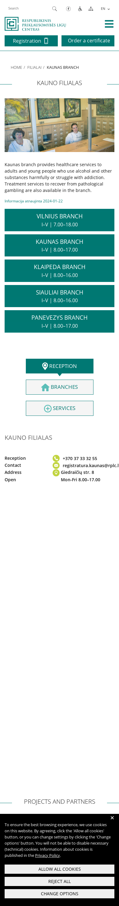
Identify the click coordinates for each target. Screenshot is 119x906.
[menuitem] (105, 8)
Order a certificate (89, 40)
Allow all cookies (59, 869)
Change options (59, 893)
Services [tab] (59, 408)
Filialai (34, 67)
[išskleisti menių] (109, 24)
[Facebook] (68, 8)
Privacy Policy (47, 855)
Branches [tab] (59, 387)
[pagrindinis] (35, 23)
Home (16, 67)
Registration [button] (30, 40)
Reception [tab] (59, 366)
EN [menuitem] (103, 8)
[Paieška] (54, 8)
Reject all (59, 881)
